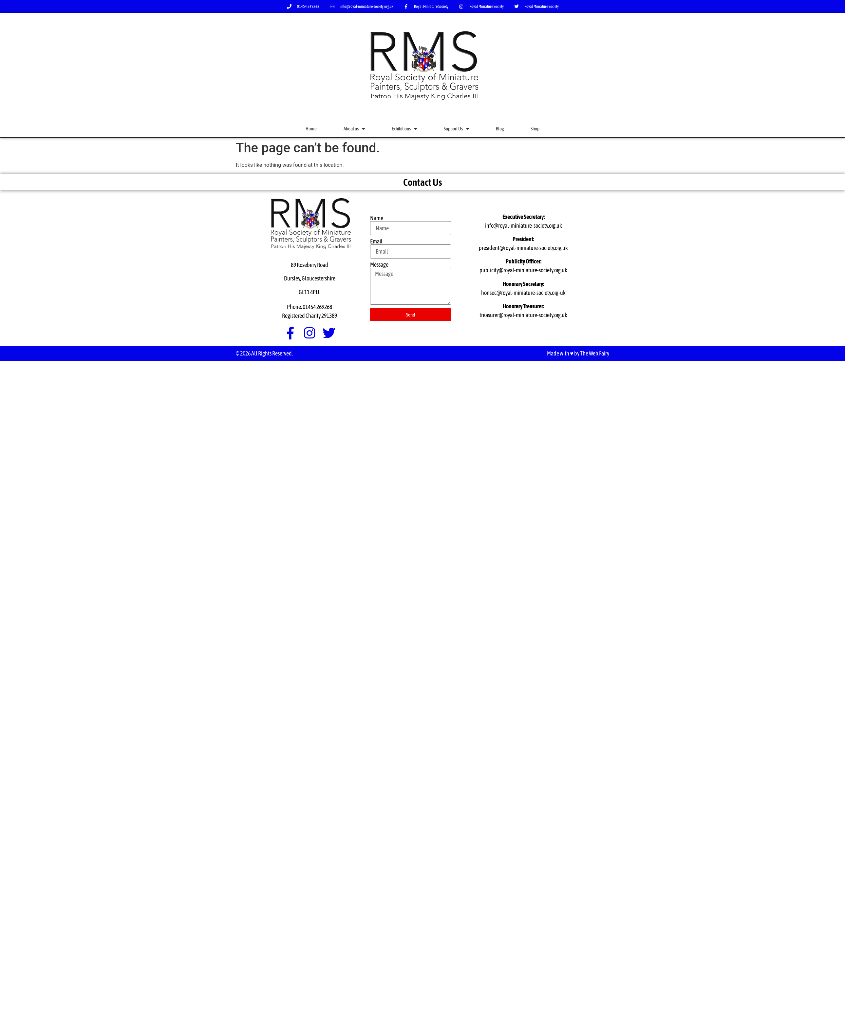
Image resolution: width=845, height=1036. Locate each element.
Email (376, 241)
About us (354, 129)
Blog (500, 128)
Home (311, 128)
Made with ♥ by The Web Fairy (578, 353)
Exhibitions (404, 129)
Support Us (456, 129)
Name (376, 218)
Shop (535, 128)
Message (379, 265)
